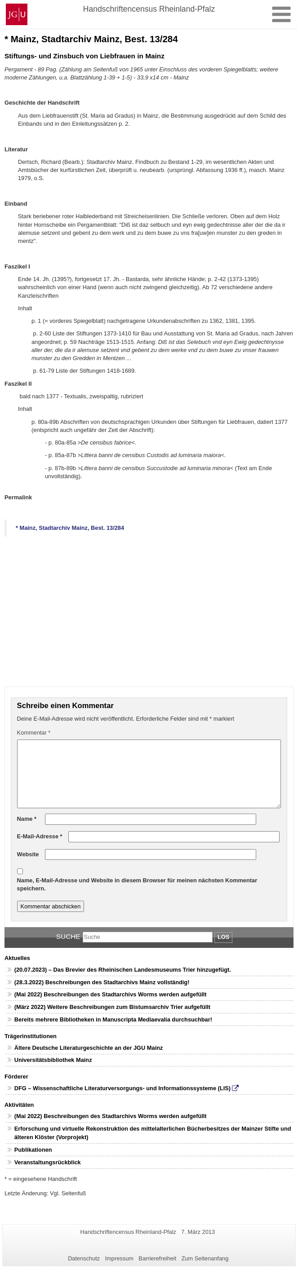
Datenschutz (84, 1258)
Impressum (119, 1258)
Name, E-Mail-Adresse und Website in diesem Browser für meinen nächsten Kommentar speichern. (137, 884)
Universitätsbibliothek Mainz (53, 1060)
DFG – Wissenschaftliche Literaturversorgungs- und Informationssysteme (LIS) (122, 1088)
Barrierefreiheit (157, 1258)
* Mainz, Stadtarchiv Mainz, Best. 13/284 (70, 527)
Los (223, 937)
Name (26, 818)
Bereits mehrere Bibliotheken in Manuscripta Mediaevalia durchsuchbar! (113, 1019)
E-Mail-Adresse (39, 836)
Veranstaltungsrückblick (47, 1162)
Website (28, 854)
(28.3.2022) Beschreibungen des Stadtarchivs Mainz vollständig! (102, 982)
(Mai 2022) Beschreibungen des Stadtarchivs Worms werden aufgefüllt (110, 994)
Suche (68, 936)
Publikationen (33, 1149)
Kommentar (34, 732)
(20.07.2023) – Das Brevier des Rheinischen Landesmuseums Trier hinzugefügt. (122, 969)
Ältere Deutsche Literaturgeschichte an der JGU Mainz (88, 1047)
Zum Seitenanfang (205, 1258)
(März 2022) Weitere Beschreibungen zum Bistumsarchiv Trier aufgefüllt (112, 1007)
